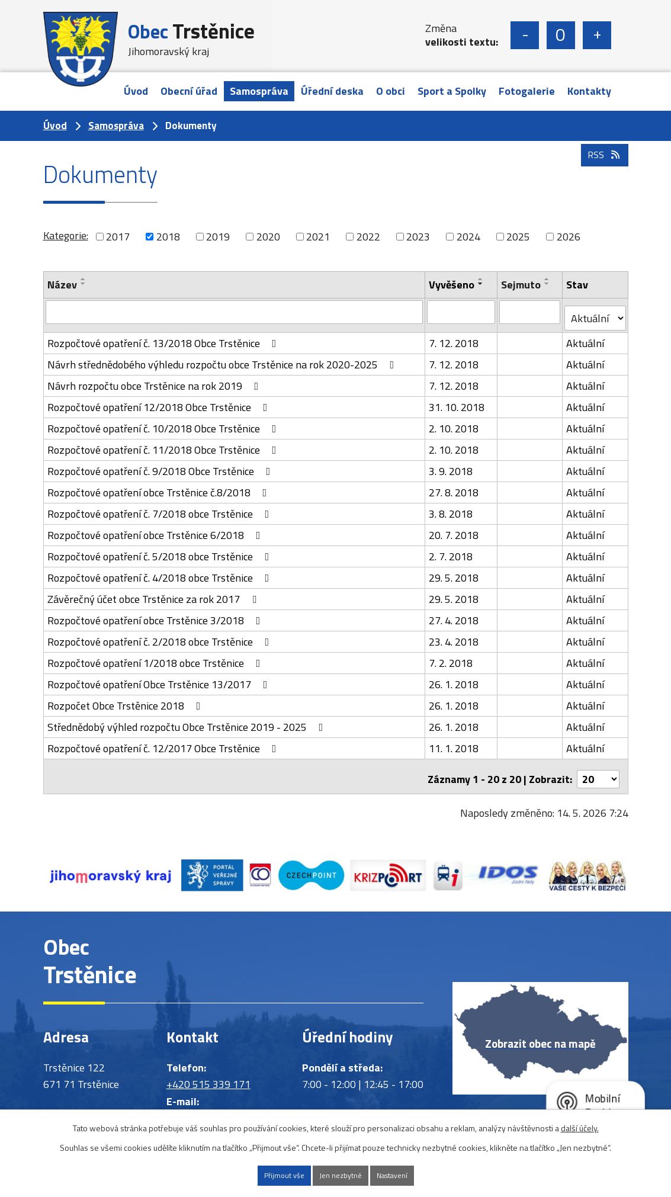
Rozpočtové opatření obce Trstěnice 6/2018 (156, 529)
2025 (518, 237)
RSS (602, 177)
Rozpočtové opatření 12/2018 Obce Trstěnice (159, 401)
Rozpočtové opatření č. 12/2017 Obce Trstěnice (164, 742)
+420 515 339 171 (208, 1073)
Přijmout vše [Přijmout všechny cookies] (265, 1174)
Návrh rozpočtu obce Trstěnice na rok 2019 (155, 379)
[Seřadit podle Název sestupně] (83, 283)
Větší (597, 35)
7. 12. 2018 (455, 337)
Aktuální (586, 337)
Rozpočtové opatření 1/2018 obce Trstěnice (156, 657)
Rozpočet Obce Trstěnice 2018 (126, 699)
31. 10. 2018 (458, 401)
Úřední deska (332, 91)
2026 (568, 237)
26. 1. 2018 (455, 678)
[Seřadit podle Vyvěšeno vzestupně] (482, 279)
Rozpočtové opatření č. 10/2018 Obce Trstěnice (164, 422)
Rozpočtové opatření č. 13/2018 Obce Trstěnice (164, 337)
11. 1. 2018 (455, 742)
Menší (525, 35)
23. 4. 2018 (455, 635)
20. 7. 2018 (455, 529)
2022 (368, 237)
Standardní (561, 35)
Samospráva (259, 91)
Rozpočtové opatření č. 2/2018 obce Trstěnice (160, 635)
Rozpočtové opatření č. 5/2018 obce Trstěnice (160, 550)
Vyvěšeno (453, 285)
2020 (268, 237)
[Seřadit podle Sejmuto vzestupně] (547, 279)
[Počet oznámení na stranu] (598, 767)
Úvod (136, 91)
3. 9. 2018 (452, 465)
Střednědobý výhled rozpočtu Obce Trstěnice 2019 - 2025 (187, 721)
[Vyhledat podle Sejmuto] (530, 311)
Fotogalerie (527, 91)
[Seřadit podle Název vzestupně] (83, 279)
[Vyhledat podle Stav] (596, 312)
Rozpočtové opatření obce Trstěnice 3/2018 (156, 614)
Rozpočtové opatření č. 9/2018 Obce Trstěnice (161, 465)
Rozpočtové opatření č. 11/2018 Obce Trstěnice (164, 443)
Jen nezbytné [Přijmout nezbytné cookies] (340, 1174)
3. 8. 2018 (452, 507)
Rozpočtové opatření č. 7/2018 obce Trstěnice (160, 507)
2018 (168, 237)
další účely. (580, 1125)
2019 (218, 237)
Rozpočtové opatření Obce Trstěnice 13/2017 (159, 678)
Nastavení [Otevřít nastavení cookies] (410, 1174)
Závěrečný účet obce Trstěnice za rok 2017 (154, 593)
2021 (318, 237)
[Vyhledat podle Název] (235, 311)
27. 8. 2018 (455, 486)
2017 (118, 237)
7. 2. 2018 (452, 657)
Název (62, 285)
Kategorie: (65, 235)
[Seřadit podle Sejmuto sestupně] (547, 283)
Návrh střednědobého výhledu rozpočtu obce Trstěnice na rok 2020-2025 (223, 358)
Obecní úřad (188, 91)
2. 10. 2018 (455, 422)
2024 (468, 237)
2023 (418, 237)
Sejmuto (521, 285)
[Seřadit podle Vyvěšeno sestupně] (482, 283)
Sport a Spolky (452, 91)
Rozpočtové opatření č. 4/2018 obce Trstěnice (160, 571)
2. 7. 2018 (452, 550)
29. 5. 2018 (455, 571)
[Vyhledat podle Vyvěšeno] (462, 311)
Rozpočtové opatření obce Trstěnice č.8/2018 (159, 486)
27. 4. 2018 (455, 614)
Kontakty (589, 91)
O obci (390, 91)
